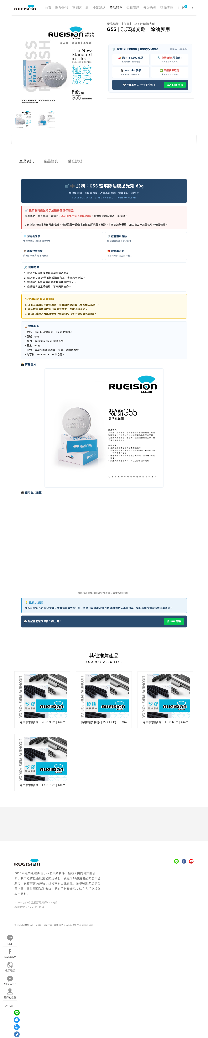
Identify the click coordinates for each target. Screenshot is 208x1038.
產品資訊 (26, 161)
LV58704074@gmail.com (79, 925)
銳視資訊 (133, 7)
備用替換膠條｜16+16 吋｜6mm (165, 722)
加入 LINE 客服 (175, 84)
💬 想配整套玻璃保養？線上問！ (43, 621)
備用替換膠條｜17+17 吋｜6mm (42, 785)
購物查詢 (167, 7)
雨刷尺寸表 (80, 7)
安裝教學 (150, 7)
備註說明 (75, 161)
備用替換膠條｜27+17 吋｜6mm (104, 722)
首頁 (48, 7)
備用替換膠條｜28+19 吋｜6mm (42, 722)
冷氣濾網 (99, 7)
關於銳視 (62, 7)
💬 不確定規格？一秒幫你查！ (139, 84)
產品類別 (116, 7)
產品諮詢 (51, 161)
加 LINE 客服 (174, 621)
